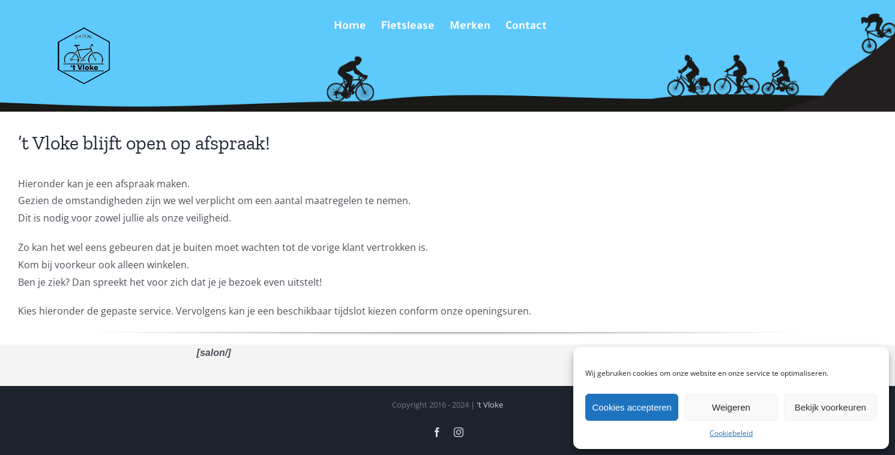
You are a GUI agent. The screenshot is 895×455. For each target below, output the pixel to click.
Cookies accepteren (632, 407)
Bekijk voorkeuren (830, 407)
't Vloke (490, 404)
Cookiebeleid (731, 433)
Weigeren (731, 407)
